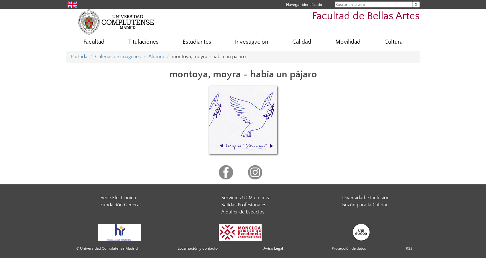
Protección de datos (349, 248)
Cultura (393, 42)
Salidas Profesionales (243, 205)
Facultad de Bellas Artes (366, 16)
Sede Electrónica (118, 197)
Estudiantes (197, 42)
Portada (79, 56)
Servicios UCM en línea (246, 197)
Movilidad (347, 42)
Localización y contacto (198, 248)
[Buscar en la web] (416, 4)
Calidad (301, 42)
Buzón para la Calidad (365, 205)
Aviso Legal (273, 248)
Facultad (93, 42)
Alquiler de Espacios (242, 212)
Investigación (251, 42)
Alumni (156, 56)
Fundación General (120, 205)
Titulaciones (143, 42)
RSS (409, 248)
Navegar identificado (304, 4)
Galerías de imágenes (118, 56)
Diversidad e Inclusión (366, 197)
